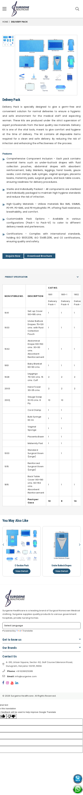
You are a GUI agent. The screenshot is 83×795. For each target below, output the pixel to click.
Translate (24, 630)
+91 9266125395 (17, 671)
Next (79, 544)
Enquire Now (13, 256)
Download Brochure (39, 256)
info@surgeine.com (19, 676)
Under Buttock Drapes (61, 565)
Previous (3, 544)
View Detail (21, 571)
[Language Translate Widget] (41, 625)
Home (5, 21)
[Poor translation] (11, 716)
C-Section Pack (22, 565)
